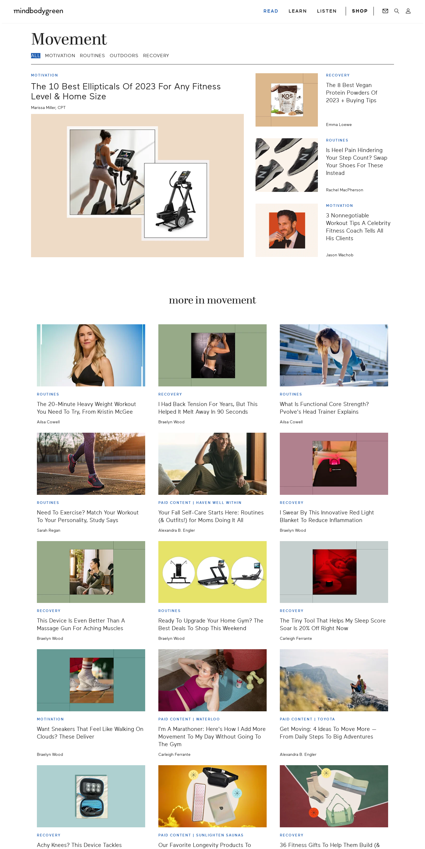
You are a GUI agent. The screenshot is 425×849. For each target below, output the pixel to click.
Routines (92, 55)
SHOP (360, 11)
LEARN (298, 11)
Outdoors (124, 55)
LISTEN (327, 11)
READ (271, 11)
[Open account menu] (408, 11)
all (35, 55)
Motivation (60, 55)
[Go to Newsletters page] (385, 11)
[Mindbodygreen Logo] (38, 11)
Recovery (156, 55)
